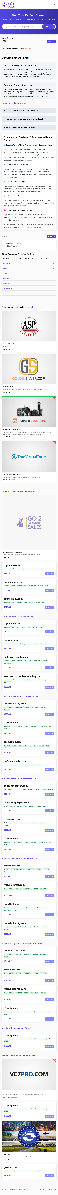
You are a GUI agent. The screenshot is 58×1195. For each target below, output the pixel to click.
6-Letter (5, 298)
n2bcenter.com (12, 819)
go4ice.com (10, 1167)
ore (35, 745)
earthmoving (7, 663)
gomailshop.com (13, 582)
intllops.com (11, 640)
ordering (35, 1171)
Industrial (6, 283)
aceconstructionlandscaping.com (22, 676)
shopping (40, 586)
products (19, 586)
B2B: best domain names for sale (17, 1028)
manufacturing (35, 707)
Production (6, 273)
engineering (14, 869)
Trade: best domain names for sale (17, 616)
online (13, 569)
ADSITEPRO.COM (8, 344)
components (43, 888)
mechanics (7, 709)
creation (14, 745)
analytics (31, 602)
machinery (43, 908)
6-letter (6, 729)
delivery (17, 1171)
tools (5, 707)
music (36, 765)
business (27, 726)
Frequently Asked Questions (15, 103)
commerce (7, 569)
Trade (5, 268)
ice (40, 1171)
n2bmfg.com (11, 246)
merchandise (32, 586)
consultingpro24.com (16, 785)
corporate (13, 823)
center (44, 823)
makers (48, 745)
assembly (43, 707)
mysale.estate (12, 565)
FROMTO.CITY (7, 1154)
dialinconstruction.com (17, 657)
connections (29, 823)
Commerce (6, 263)
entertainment (21, 765)
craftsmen (41, 745)
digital (24, 569)
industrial (26, 707)
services (30, 789)
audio (47, 765)
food (22, 1171)
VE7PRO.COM (7, 1092)
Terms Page (52, 1189)
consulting (16, 789)
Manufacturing (8, 288)
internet (19, 602)
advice (44, 789)
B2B (4, 293)
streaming (12, 765)
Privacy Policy (42, 1189)
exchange (37, 823)
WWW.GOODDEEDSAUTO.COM (12, 552)
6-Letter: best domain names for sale (19, 1055)
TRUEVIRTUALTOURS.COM (11, 474)
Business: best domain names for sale (19, 778)
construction (37, 661)
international (40, 644)
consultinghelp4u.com (16, 802)
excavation (45, 661)
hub (48, 823)
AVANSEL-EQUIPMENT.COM (11, 429)
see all (30, 307)
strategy (44, 602)
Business (6, 278)
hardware (11, 707)
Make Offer (51, 41)
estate (42, 569)
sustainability (8, 789)
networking (21, 823)
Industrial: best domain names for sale (19, 858)
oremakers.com (13, 741)
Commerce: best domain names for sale (20, 491)
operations (49, 644)
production (19, 707)
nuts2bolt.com (12, 904)
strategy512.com (13, 598)
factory (42, 765)
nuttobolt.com (12, 865)
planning (38, 602)
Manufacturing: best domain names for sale (22, 943)
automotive (7, 910)
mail (46, 586)
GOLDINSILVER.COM (9, 387)
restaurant (28, 1171)
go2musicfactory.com (16, 761)
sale (37, 569)
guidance (31, 806)
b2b (50, 726)
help (44, 806)
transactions (30, 569)
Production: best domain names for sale (20, 696)
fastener (6, 872)
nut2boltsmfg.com (14, 884)
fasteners (6, 891)
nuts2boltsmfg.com (15, 703)
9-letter (6, 748)
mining (30, 745)
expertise (50, 789)
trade (18, 569)
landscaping (7, 682)
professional (37, 789)
